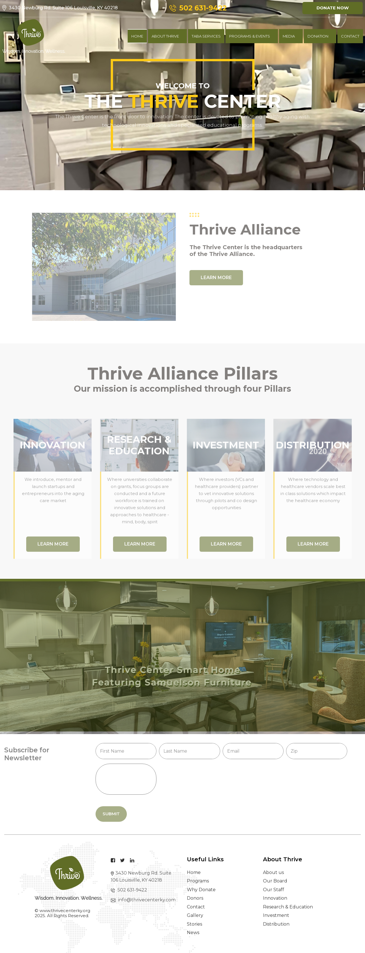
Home (137, 36)
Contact (196, 907)
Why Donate (201, 889)
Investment (276, 915)
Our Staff (273, 889)
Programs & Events (249, 36)
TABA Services (206, 36)
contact (350, 36)
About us (273, 872)
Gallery (195, 915)
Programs (198, 881)
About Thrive (165, 36)
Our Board (275, 881)
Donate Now (333, 7)
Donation (318, 36)
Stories (194, 924)
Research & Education (288, 907)
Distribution (276, 924)
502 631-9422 (129, 890)
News (193, 932)
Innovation (275, 898)
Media (289, 36)
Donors (195, 898)
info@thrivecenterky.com (143, 899)
